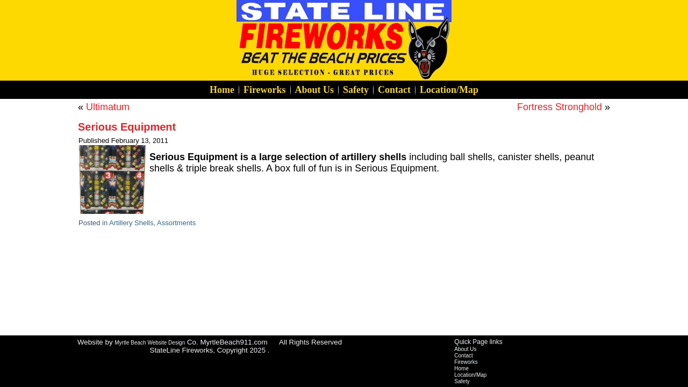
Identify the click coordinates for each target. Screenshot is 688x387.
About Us (314, 89)
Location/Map (449, 89)
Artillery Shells (131, 223)
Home (222, 89)
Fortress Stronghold (559, 107)
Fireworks (264, 89)
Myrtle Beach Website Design (149, 343)
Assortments (176, 223)
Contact (394, 89)
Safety (356, 89)
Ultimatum (108, 107)
